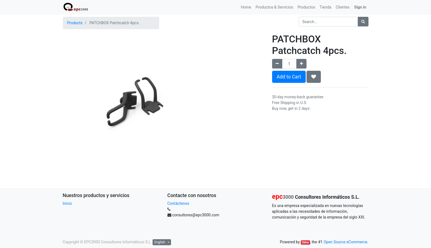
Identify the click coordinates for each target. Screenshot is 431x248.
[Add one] (301, 64)
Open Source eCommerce (345, 242)
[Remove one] (277, 64)
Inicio (67, 203)
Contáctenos (178, 203)
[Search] (363, 21)
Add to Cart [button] (289, 77)
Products (75, 23)
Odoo (305, 242)
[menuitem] (245, 7)
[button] (314, 77)
